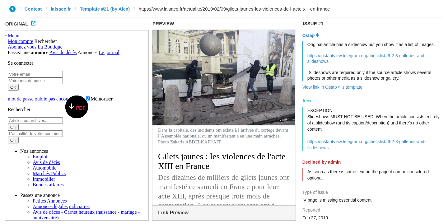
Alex (307, 100)
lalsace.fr (61, 9)
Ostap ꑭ (311, 35)
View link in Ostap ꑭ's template (332, 87)
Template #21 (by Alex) (105, 9)
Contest (33, 9)
